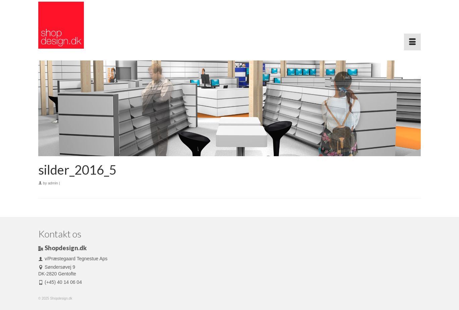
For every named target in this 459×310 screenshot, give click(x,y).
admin (53, 183)
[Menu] (412, 42)
